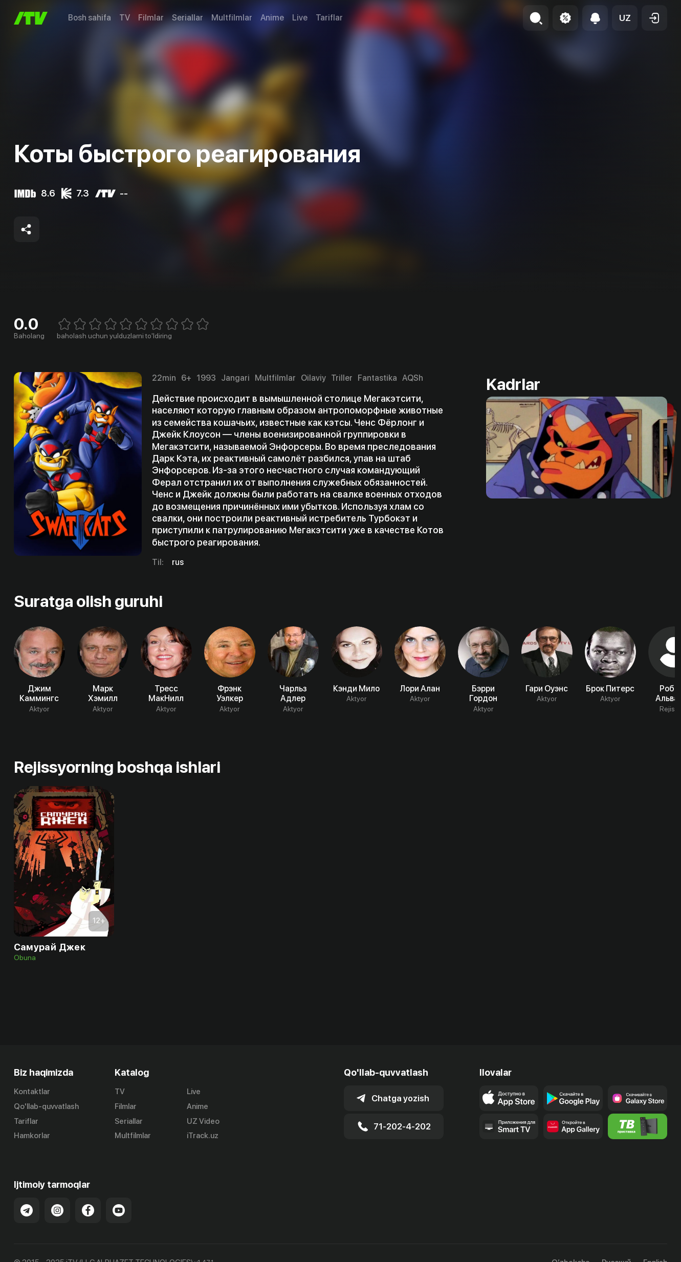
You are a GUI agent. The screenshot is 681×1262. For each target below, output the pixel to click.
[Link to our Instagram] (57, 1210)
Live (299, 18)
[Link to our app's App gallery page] (573, 1126)
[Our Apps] (509, 1126)
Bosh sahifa (89, 18)
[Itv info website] (637, 1126)
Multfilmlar (231, 18)
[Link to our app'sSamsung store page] (637, 1098)
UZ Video (203, 1121)
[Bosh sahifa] (31, 18)
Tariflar (329, 18)
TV (124, 18)
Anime (272, 18)
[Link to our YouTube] (118, 1210)
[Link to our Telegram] (26, 1210)
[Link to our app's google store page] (573, 1098)
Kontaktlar (32, 1091)
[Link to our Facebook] (88, 1210)
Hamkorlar (32, 1135)
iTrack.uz (202, 1135)
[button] (625, 18)
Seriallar (187, 18)
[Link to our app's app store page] (509, 1098)
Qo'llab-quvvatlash (46, 1106)
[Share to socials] (26, 229)
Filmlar (151, 18)
